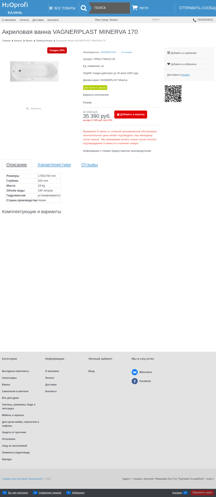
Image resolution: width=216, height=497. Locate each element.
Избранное (78, 492)
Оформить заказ (202, 492)
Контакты (53, 19)
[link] (185, 74)
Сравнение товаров (50, 492)
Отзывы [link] (89, 165)
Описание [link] (16, 165)
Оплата (24, 19)
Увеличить (35, 108)
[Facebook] (135, 381)
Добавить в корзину (132, 114)
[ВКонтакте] (135, 372)
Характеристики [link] (54, 165)
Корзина (177, 492)
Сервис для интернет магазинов (22, 478)
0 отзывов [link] (126, 52)
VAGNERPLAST (108, 52)
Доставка (38, 19)
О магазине (9, 19)
